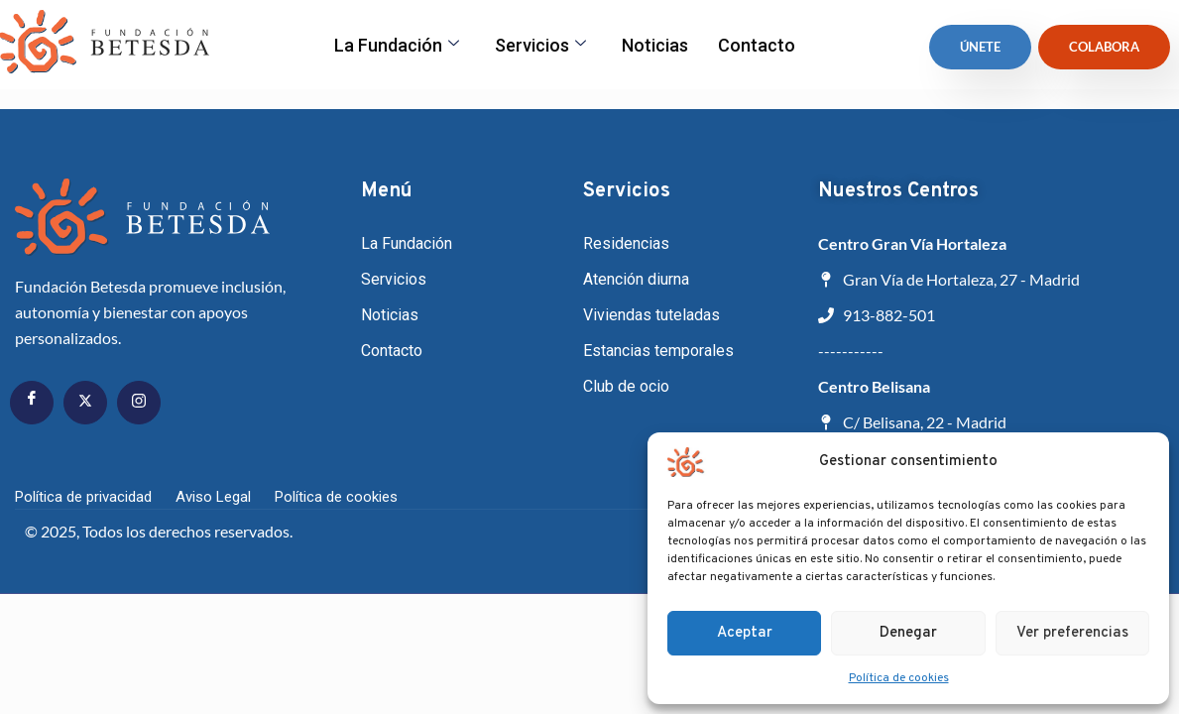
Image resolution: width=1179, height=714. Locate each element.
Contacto (756, 45)
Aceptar (744, 633)
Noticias (655, 45)
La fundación (396, 45)
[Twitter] (85, 402)
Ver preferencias (1072, 633)
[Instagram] (139, 402)
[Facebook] (32, 402)
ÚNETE (980, 47)
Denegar (908, 633)
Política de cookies (899, 678)
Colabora (1104, 47)
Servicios (540, 45)
